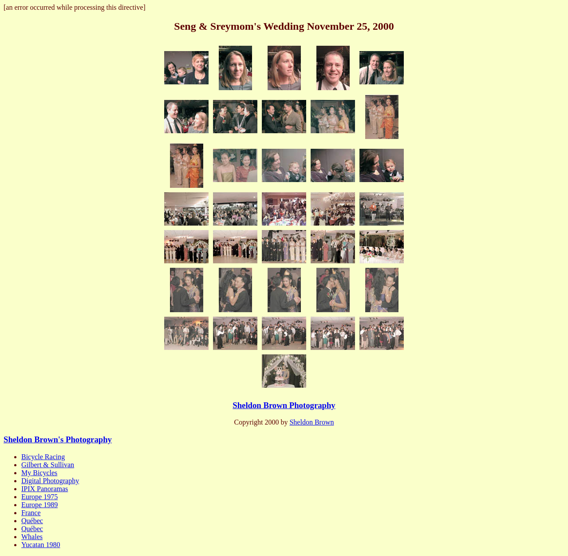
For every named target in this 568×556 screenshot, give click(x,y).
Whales (32, 536)
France (31, 512)
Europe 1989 (39, 504)
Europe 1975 (39, 496)
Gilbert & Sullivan (47, 465)
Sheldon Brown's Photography (58, 439)
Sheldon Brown (311, 422)
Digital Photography (50, 481)
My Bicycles (39, 473)
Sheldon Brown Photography (284, 405)
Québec (32, 520)
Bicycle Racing (43, 457)
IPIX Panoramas (44, 488)
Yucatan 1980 (40, 544)
